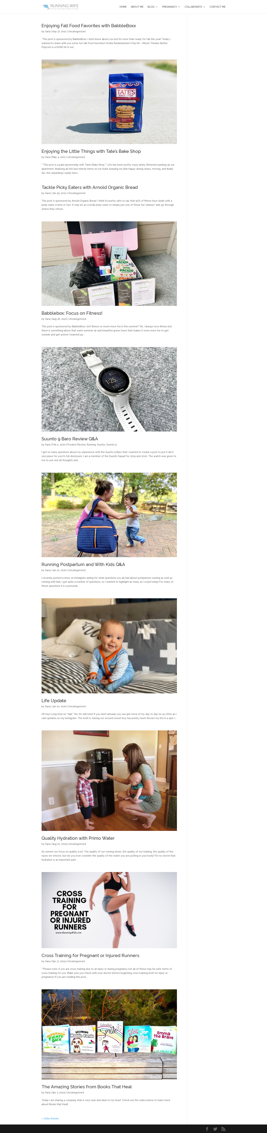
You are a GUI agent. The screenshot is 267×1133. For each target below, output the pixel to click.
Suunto (101, 444)
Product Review (76, 444)
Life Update (54, 700)
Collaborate (193, 7)
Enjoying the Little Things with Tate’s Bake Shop (91, 151)
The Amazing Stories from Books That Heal (87, 1086)
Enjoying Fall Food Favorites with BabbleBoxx (89, 25)
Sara (47, 31)
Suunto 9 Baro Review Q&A (70, 438)
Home (123, 7)
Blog (151, 7)
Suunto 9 (111, 444)
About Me (137, 7)
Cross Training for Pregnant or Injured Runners (90, 955)
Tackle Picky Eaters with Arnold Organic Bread (90, 187)
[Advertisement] (208, 74)
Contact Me (217, 7)
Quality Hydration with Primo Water (78, 838)
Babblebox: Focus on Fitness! (72, 313)
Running (91, 444)
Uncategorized (76, 31)
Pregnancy (169, 7)
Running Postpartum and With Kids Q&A (83, 564)
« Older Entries (50, 1118)
